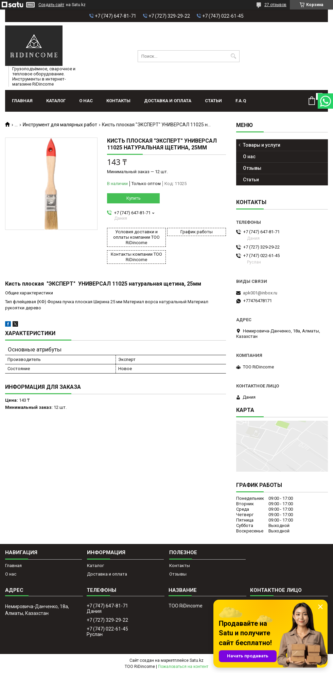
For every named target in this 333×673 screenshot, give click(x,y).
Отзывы (252, 168)
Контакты (118, 100)
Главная (22, 100)
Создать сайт (51, 4)
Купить (133, 198)
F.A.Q (240, 100)
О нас (86, 100)
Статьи (213, 100)
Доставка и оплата (167, 100)
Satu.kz (197, 660)
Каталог (56, 100)
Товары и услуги (261, 145)
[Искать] (234, 56)
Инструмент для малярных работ (60, 124)
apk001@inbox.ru (260, 292)
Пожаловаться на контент (183, 666)
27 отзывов (275, 4)
